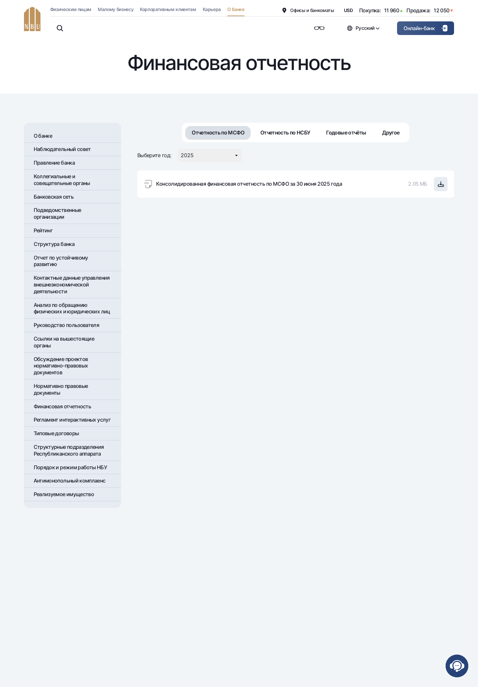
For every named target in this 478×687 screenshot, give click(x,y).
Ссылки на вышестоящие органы (64, 342)
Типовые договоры (56, 433)
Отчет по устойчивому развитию (61, 261)
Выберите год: (154, 155)
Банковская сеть (54, 196)
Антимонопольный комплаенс (70, 480)
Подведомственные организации (57, 213)
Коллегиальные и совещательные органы (62, 179)
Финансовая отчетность (62, 406)
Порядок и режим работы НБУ (70, 467)
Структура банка (54, 244)
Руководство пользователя (66, 325)
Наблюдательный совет (62, 149)
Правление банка (54, 162)
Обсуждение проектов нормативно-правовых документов (61, 366)
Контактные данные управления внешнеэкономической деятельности (72, 284)
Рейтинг (43, 230)
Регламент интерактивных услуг (72, 419)
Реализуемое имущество (64, 494)
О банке (43, 136)
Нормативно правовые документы (61, 389)
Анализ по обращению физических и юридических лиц (72, 308)
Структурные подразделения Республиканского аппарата (69, 450)
